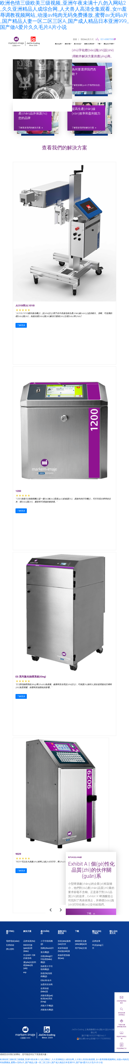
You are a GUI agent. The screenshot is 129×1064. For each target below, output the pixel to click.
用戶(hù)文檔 (81, 948)
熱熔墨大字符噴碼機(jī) (47, 967)
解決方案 (67, 44)
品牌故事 (96, 941)
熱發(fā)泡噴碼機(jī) (46, 975)
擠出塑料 (10, 949)
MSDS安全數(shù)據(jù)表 (81, 942)
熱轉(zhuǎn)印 (47, 948)
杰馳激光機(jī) (47, 1009)
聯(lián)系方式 (87, 39)
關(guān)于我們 (108, 44)
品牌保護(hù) (29, 941)
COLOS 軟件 (46, 980)
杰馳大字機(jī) (47, 1005)
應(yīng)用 (58, 44)
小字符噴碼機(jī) (47, 942)
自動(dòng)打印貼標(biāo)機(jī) (47, 959)
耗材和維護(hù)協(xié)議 (64, 949)
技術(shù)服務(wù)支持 (64, 942)
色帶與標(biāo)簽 (45, 990)
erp (24, 972)
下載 (99, 44)
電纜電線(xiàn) (12, 941)
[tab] (13, 933)
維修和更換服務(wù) (64, 956)
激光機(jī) (45, 952)
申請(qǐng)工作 (98, 946)
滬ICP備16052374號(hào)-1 (94, 1035)
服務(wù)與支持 (89, 44)
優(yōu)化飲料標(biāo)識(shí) (29, 965)
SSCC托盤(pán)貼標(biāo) (27, 948)
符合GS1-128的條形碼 (29, 956)
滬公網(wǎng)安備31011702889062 (95, 1038)
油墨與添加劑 (47, 984)
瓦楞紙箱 (10, 945)
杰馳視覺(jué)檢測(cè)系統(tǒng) (47, 998)
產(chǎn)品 (77, 44)
